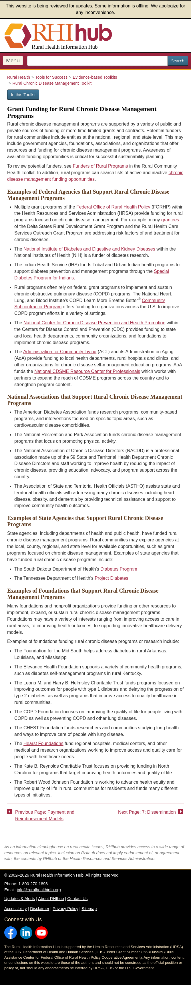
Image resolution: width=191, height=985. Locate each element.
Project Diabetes (111, 578)
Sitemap (89, 908)
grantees (170, 219)
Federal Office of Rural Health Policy (113, 206)
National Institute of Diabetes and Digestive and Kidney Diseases (89, 249)
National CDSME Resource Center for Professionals (87, 371)
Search (177, 60)
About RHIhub (51, 898)
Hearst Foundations (43, 743)
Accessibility (15, 908)
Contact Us (77, 898)
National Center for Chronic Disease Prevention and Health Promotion (94, 322)
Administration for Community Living (59, 351)
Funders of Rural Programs (100, 166)
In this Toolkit (23, 94)
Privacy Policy (65, 908)
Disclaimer (39, 908)
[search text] (97, 61)
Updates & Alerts (19, 898)
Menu (13, 60)
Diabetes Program (118, 569)
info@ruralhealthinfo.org (39, 889)
